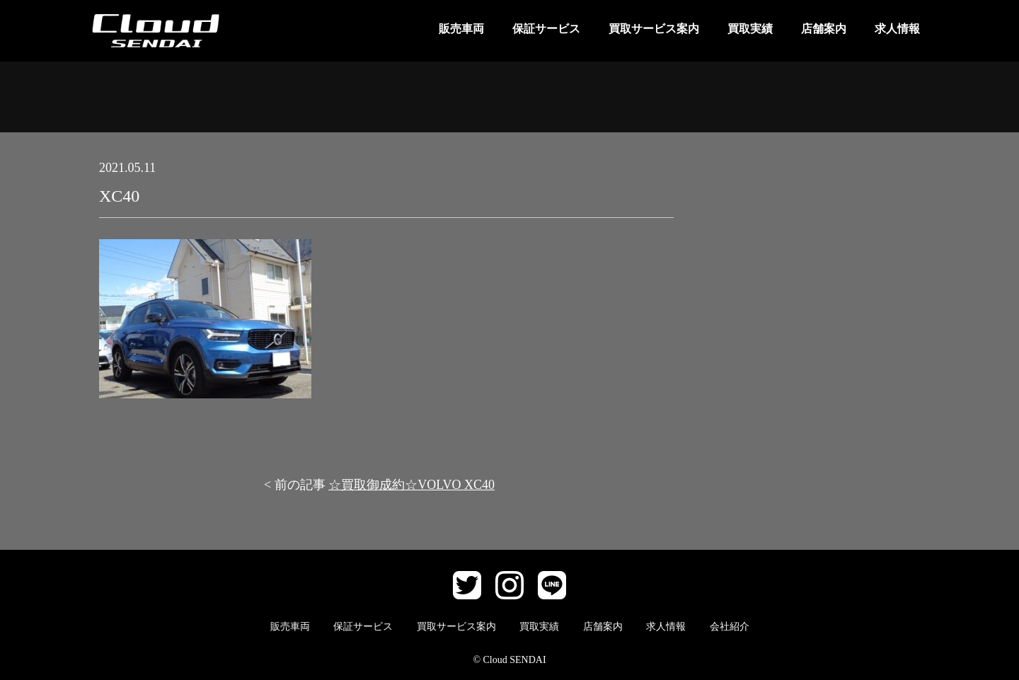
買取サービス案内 (654, 29)
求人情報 (897, 29)
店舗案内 (823, 29)
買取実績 (750, 29)
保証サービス (546, 29)
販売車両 (461, 29)
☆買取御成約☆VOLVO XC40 (411, 485)
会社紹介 (729, 626)
